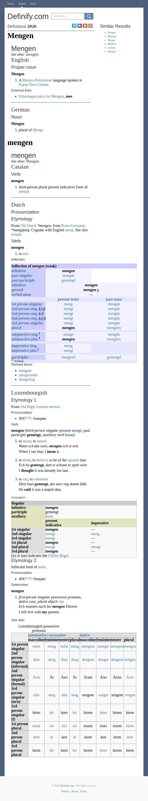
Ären (36, 677)
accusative (57, 635)
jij (42, 309)
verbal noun (21, 294)
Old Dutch (28, 225)
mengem (88, 646)
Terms (83, 791)
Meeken (112, 44)
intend (41, 441)
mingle (16, 234)
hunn (69, 435)
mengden (114, 328)
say (25, 479)
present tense (68, 299)
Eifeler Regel (58, 555)
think (27, 460)
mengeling (27, 379)
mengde (68, 275)
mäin (42, 567)
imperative (20, 346)
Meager (112, 32)
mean (27, 441)
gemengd (68, 280)
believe (41, 460)
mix (26, 254)
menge (68, 334)
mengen (32, 54)
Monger (112, 51)
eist (64, 726)
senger (103, 695)
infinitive (18, 271)
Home (11, 3)
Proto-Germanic (73, 225)
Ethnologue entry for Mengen (41, 96)
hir (52, 712)
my (61, 601)
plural (16, 328)
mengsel (25, 371)
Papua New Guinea (33, 84)
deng (51, 659)
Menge (38, 130)
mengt (68, 309)
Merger (111, 40)
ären (36, 737)
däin (36, 659)
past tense (114, 299)
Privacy (65, 791)
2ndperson (20, 309)
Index (33, 3)
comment (41, 479)
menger (103, 646)
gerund (17, 290)
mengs (50, 534)
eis (52, 726)
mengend (68, 357)
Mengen (32, 161)
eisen (36, 726)
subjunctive (20, 334)
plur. (35, 339)
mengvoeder (28, 375)
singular (25, 275)
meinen (54, 407)
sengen (130, 695)
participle (27, 280)
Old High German (34, 407)
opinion (73, 460)
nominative (37, 635)
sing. (34, 309)
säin (36, 695)
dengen (129, 659)
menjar (24, 191)
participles (19, 357)
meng (69, 230)
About (74, 791)
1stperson (19, 304)
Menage (112, 36)
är (51, 737)
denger (103, 659)
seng (51, 695)
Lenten (111, 47)
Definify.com (67, 785)
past (14, 275)
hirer (103, 712)
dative (85, 635)
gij (42, 318)
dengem (88, 659)
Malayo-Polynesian (37, 80)
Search (22, 3)
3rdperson (20, 323)
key (27, 417)
